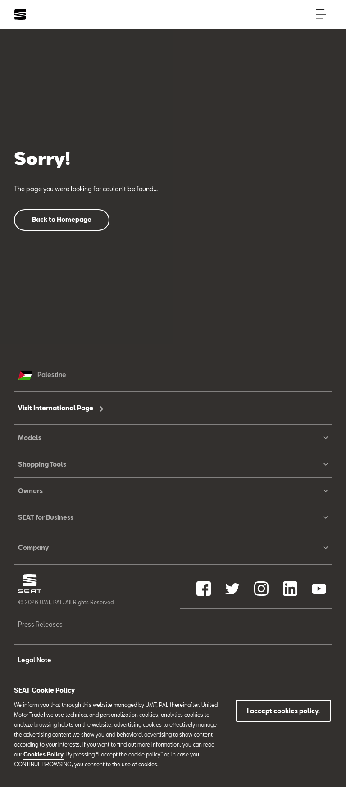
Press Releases (40, 624)
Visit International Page (61, 408)
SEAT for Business (173, 517)
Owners (173, 491)
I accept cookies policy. (283, 711)
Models (173, 438)
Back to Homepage (61, 219)
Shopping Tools (173, 464)
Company (173, 547)
